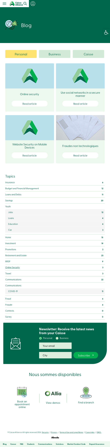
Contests (9, 310)
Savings (9, 200)
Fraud (8, 298)
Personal (21, 54)
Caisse (88, 54)
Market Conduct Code (76, 444)
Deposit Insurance (96, 444)
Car (10, 229)
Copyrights (89, 432)
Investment (10, 243)
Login (104, 3)
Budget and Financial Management (22, 188)
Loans (11, 218)
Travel (8, 273)
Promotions (10, 249)
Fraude (8, 304)
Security (45, 432)
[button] (106, 32)
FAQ (21, 444)
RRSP (7, 261)
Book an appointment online (22, 397)
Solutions (60, 444)
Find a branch (86, 395)
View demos (53, 397)
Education (13, 223)
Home (8, 237)
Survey (8, 316)
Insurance (10, 182)
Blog (5, 444)
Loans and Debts (13, 194)
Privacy (54, 432)
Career (13, 444)
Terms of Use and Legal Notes (71, 432)
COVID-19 (13, 291)
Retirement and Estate (16, 255)
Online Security (12, 267)
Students (31, 444)
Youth (8, 206)
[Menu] (4, 4)
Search (88, 3)
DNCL (99, 432)
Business (55, 54)
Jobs (10, 212)
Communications (13, 279)
